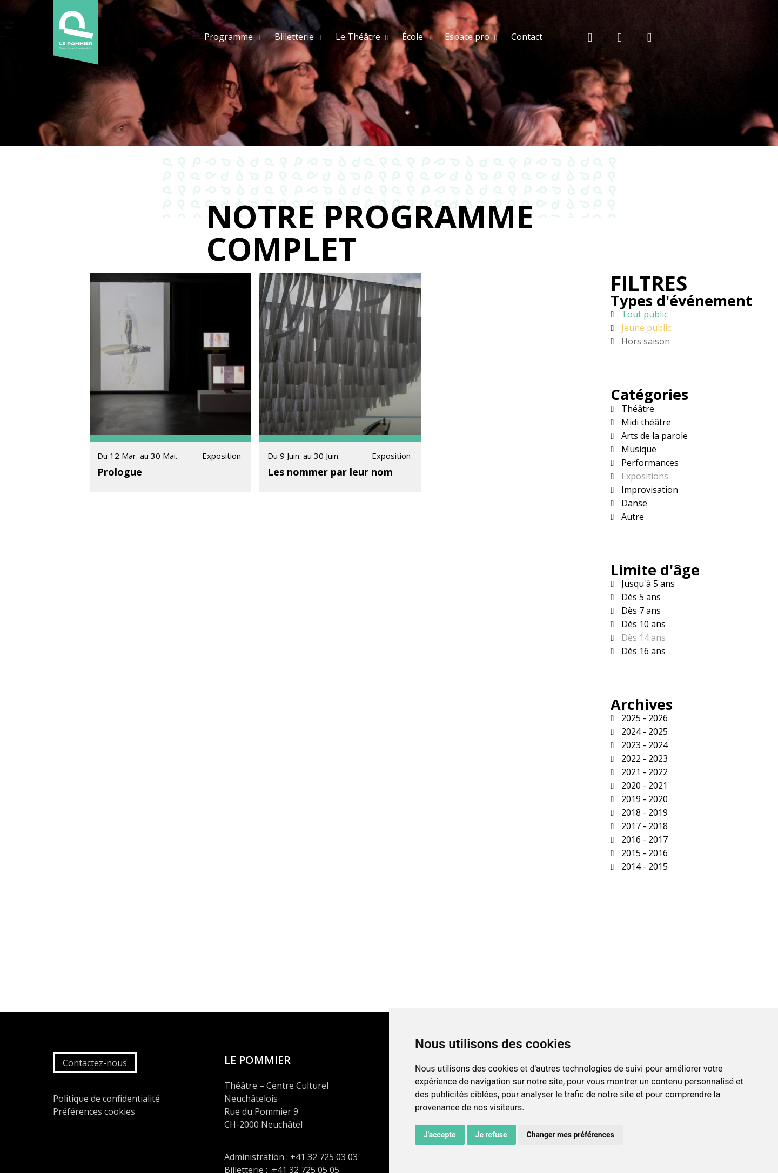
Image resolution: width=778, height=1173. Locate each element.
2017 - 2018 (643, 826)
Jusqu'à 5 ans (647, 583)
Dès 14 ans (642, 637)
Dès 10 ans (642, 624)
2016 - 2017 (643, 839)
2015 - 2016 (643, 853)
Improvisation (648, 490)
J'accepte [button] (440, 1134)
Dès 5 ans (640, 597)
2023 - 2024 (643, 745)
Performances (649, 463)
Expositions (643, 476)
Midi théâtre (645, 422)
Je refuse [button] (491, 1134)
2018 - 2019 (643, 812)
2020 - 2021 (643, 785)
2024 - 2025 (643, 731)
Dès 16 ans (642, 651)
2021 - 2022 (643, 772)
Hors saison (644, 341)
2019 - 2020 (643, 799)
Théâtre (636, 409)
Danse (633, 503)
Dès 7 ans (640, 610)
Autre (631, 517)
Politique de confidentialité (106, 1098)
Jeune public (645, 328)
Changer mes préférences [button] (570, 1134)
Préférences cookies (94, 1111)
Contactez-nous (95, 1063)
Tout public (643, 314)
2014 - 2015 (643, 866)
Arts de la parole (653, 436)
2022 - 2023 (643, 758)
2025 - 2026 (643, 718)
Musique (637, 449)
